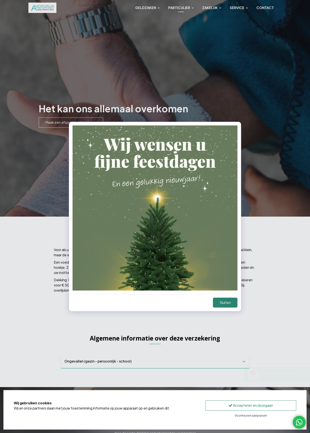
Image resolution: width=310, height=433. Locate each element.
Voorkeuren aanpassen (251, 415)
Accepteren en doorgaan (251, 405)
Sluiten (225, 302)
